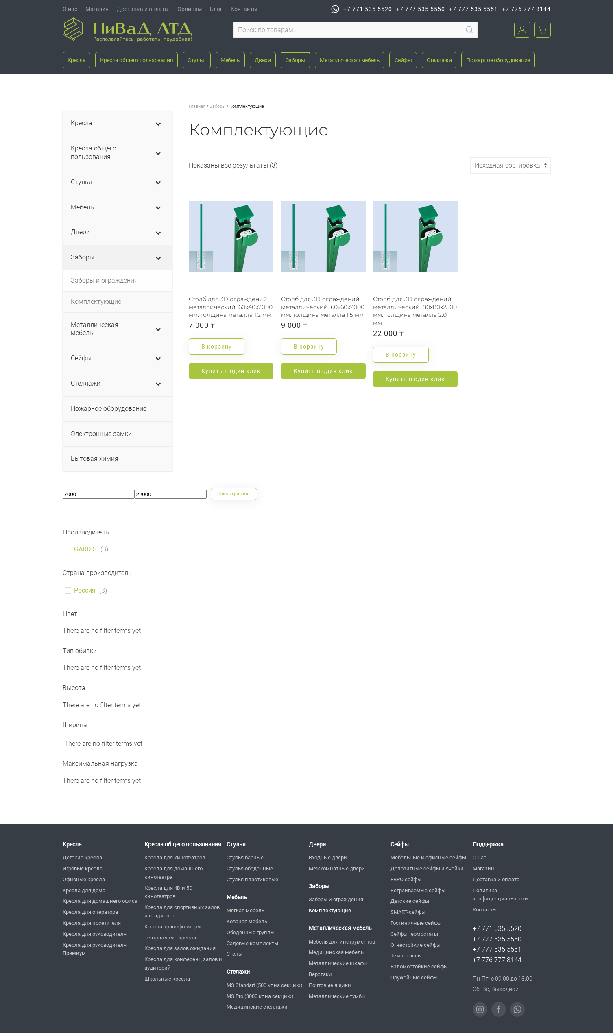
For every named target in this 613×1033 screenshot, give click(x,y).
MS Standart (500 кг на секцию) (265, 985)
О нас (70, 9)
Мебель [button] (230, 60)
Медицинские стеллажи (257, 1007)
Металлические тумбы (337, 996)
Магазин (97, 9)
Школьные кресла (167, 979)
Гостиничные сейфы (416, 923)
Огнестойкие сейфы (415, 945)
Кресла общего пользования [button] (136, 60)
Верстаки (320, 974)
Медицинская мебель (336, 952)
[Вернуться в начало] (127, 29)
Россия (85, 590)
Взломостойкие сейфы (419, 966)
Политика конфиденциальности (500, 894)
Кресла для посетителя (92, 923)
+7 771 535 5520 (361, 9)
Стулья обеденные (250, 868)
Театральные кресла (170, 938)
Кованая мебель (247, 921)
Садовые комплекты (252, 943)
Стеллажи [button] (439, 60)
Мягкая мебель (245, 910)
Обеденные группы (251, 932)
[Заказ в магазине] (510, 165)
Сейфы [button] (403, 60)
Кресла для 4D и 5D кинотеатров (168, 892)
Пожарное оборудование (498, 60)
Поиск (469, 30)
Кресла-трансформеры (172, 927)
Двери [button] (263, 60)
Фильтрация (234, 494)
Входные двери (328, 857)
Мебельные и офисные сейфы (428, 857)
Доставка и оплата (142, 9)
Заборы (217, 106)
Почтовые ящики (330, 985)
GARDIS (85, 549)
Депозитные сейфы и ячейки (427, 868)
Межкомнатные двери (337, 868)
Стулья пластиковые (252, 879)
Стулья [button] (197, 60)
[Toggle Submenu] (158, 123)
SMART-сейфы (407, 912)
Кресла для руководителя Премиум (95, 949)
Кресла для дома (84, 890)
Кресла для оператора (90, 912)
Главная (197, 106)
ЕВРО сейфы (405, 879)
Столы (234, 954)
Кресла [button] (77, 60)
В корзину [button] (216, 346)
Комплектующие (330, 910)
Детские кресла (82, 857)
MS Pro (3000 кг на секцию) (260, 996)
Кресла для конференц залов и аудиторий (183, 963)
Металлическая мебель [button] (350, 60)
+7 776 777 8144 (526, 9)
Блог (216, 9)
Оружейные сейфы (414, 977)
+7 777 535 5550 (420, 9)
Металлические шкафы (338, 963)
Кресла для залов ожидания (180, 948)
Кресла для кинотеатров (174, 857)
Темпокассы (406, 955)
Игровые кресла (83, 868)
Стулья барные (245, 857)
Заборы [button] (295, 60)
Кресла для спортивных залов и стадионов (182, 911)
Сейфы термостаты (414, 934)
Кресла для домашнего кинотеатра (173, 872)
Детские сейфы (409, 901)
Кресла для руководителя (95, 934)
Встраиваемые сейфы (417, 890)
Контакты (244, 9)
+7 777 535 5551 (473, 9)
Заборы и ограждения (336, 899)
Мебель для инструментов (342, 942)
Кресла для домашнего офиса (100, 901)
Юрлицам (189, 9)
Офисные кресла (84, 879)
